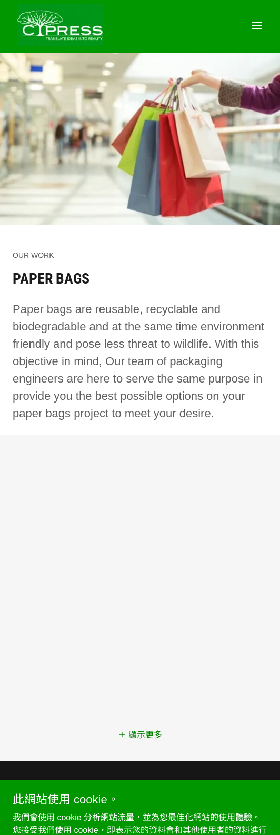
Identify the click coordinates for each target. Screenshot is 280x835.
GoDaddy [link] (154, 811)
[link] (60, 25)
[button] (256, 25)
